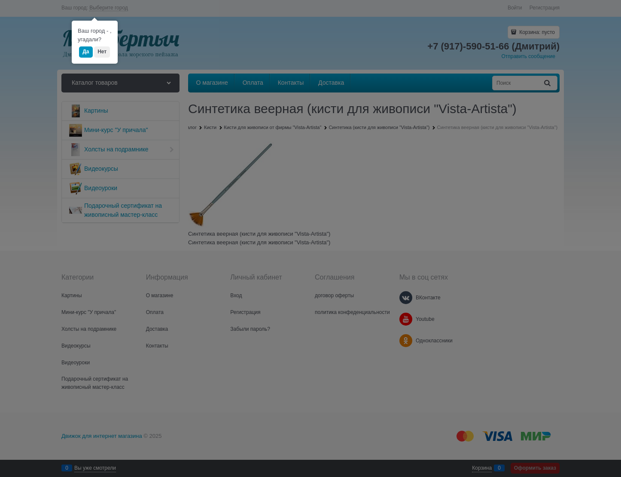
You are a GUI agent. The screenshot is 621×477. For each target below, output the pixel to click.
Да (85, 52)
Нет (102, 52)
